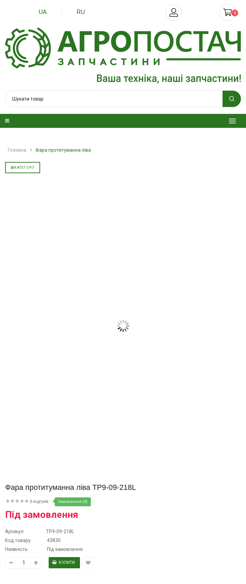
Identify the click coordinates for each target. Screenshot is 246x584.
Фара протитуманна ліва (63, 150)
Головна (17, 150)
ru (81, 11)
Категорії (22, 167)
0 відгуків (39, 501)
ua (43, 11)
